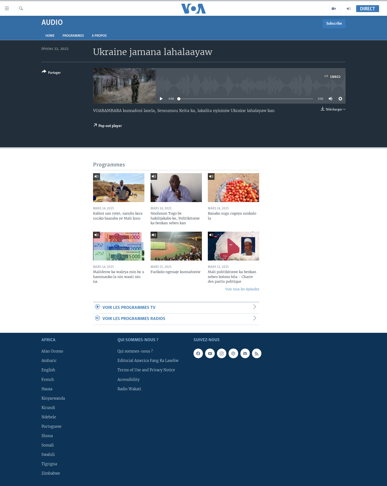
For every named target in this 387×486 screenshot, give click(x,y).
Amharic (49, 360)
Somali (47, 445)
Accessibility (128, 379)
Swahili (48, 454)
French (47, 379)
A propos (99, 36)
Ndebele (48, 417)
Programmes (73, 36)
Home (50, 36)
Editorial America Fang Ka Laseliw (147, 360)
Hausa (46, 389)
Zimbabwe (50, 473)
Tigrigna (49, 464)
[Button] (51, 73)
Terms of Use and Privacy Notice (146, 370)
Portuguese (51, 426)
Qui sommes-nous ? (135, 351)
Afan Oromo (52, 351)
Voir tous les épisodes (242, 289)
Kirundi (48, 407)
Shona (47, 435)
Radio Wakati (129, 389)
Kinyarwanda (53, 398)
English (48, 370)
